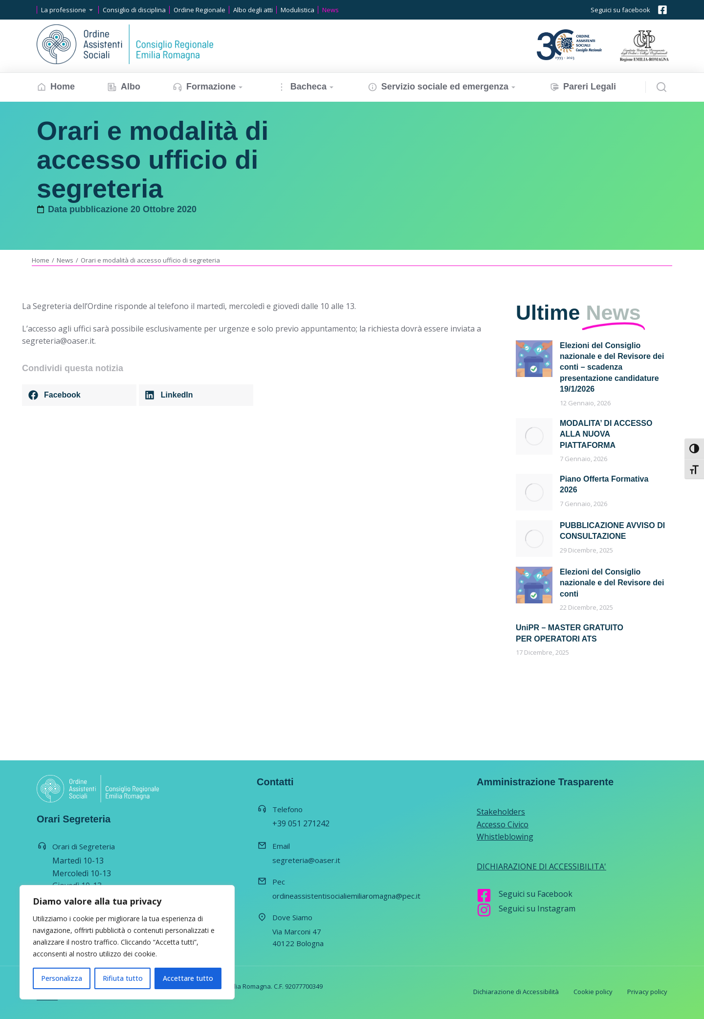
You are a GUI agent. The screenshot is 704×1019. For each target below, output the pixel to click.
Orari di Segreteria (83, 846)
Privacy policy (647, 991)
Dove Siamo (292, 917)
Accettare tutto (188, 978)
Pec (278, 881)
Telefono (287, 809)
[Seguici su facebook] (662, 10)
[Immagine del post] (534, 358)
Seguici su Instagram (537, 908)
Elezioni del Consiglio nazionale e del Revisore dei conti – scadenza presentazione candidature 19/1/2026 (612, 367)
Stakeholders (501, 811)
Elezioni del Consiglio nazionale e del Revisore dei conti (612, 583)
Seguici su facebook (620, 9)
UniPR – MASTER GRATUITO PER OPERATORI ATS (569, 632)
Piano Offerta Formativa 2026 (604, 484)
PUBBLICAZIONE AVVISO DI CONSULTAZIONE (612, 530)
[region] (127, 942)
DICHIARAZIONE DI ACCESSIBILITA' (541, 866)
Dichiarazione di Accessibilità (516, 991)
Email (281, 846)
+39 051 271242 (301, 823)
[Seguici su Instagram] (484, 910)
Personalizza (61, 978)
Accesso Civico (502, 824)
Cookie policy (593, 991)
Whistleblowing (505, 836)
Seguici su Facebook (535, 893)
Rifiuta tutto (123, 978)
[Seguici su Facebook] (484, 895)
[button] (79, 395)
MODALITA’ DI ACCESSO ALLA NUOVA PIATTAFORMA (606, 434)
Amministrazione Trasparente (545, 781)
